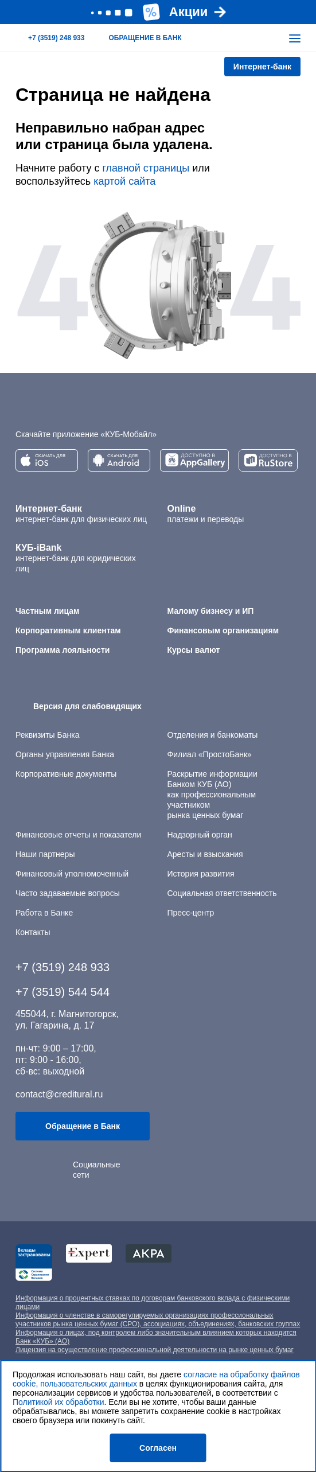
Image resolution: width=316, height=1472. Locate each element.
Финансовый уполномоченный (71, 873)
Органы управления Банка (64, 754)
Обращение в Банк (82, 1126)
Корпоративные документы (65, 773)
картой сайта (124, 181)
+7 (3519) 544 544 (62, 992)
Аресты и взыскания (205, 854)
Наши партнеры (45, 854)
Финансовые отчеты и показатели (78, 834)
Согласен (158, 1447)
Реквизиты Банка (47, 734)
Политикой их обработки (58, 1402)
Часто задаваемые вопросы (67, 893)
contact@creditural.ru (59, 1094)
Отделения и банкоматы (212, 734)
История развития (201, 873)
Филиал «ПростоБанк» (209, 754)
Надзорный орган (199, 834)
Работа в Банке (44, 912)
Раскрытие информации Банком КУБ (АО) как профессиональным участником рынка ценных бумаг (212, 794)
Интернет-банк (262, 66)
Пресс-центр (190, 912)
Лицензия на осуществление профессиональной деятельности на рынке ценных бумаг (154, 1350)
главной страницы (145, 168)
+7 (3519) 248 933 (62, 967)
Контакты (32, 932)
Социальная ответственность (222, 893)
